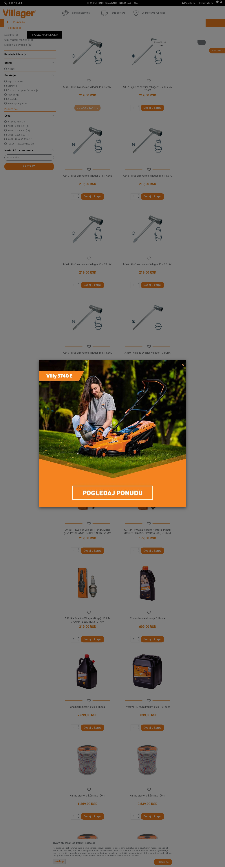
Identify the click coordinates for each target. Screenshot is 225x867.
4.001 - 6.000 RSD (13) (19, 157)
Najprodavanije (15, 108)
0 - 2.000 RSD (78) (16, 148)
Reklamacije (121, 813)
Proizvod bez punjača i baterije (23, 117)
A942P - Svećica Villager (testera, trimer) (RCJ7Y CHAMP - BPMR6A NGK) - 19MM (195, 361)
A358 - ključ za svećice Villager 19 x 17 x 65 (85, 361)
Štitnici (10, 51)
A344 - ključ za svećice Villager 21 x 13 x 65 (140, 194)
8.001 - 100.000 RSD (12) (20, 166)
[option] (112, 3)
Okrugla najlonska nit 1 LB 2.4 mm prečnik (140, 693)
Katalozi (64, 798)
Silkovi (10, 46)
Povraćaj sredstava (125, 818)
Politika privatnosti (125, 772)
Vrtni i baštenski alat (55, 30)
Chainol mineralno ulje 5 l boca (195, 443)
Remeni (10, 56)
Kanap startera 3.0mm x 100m (140, 526)
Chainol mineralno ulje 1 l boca (139, 443)
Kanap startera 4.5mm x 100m (140, 610)
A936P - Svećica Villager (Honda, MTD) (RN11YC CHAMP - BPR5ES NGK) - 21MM (140, 361)
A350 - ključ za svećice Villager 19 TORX (140, 275)
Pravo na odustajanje (126, 808)
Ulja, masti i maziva (18, 66)
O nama (64, 767)
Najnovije (12, 112)
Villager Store (11, 30)
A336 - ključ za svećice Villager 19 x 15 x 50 (85, 110)
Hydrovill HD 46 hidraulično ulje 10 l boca (85, 526)
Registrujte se (206, 3)
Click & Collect (122, 788)
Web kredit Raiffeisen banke (130, 803)
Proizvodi (26, 30)
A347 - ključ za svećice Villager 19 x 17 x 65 (195, 194)
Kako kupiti (120, 777)
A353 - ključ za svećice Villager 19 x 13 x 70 (195, 277)
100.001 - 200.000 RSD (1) (21, 170)
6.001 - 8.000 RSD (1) (18, 161)
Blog (62, 803)
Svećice (11, 61)
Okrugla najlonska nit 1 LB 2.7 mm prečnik (195, 693)
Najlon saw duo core (84, 693)
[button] (178, 30)
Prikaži (172, 38)
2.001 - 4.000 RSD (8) (18, 153)
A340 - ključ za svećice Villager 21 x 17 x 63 (195, 110)
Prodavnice (65, 772)
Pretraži (29, 193)
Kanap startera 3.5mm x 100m (195, 526)
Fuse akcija (13, 121)
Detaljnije (59, 861)
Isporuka (119, 782)
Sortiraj (136, 38)
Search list (13, 126)
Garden (38, 30)
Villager (11, 95)
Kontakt (63, 788)
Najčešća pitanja (68, 793)
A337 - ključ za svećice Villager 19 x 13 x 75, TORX (140, 110)
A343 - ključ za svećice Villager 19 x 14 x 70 (85, 194)
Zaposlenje (65, 777)
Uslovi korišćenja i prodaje (129, 767)
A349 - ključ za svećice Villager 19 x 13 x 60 (85, 277)
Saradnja (64, 782)
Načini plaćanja (123, 793)
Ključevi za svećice (18, 71)
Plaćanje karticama (125, 798)
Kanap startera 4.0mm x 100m (85, 610)
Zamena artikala (123, 824)
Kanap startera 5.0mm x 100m (195, 610)
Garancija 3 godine (17, 130)
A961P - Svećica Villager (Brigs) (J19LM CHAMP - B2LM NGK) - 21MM (85, 445)
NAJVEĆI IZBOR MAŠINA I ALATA (112, 3)
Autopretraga (119, 38)
